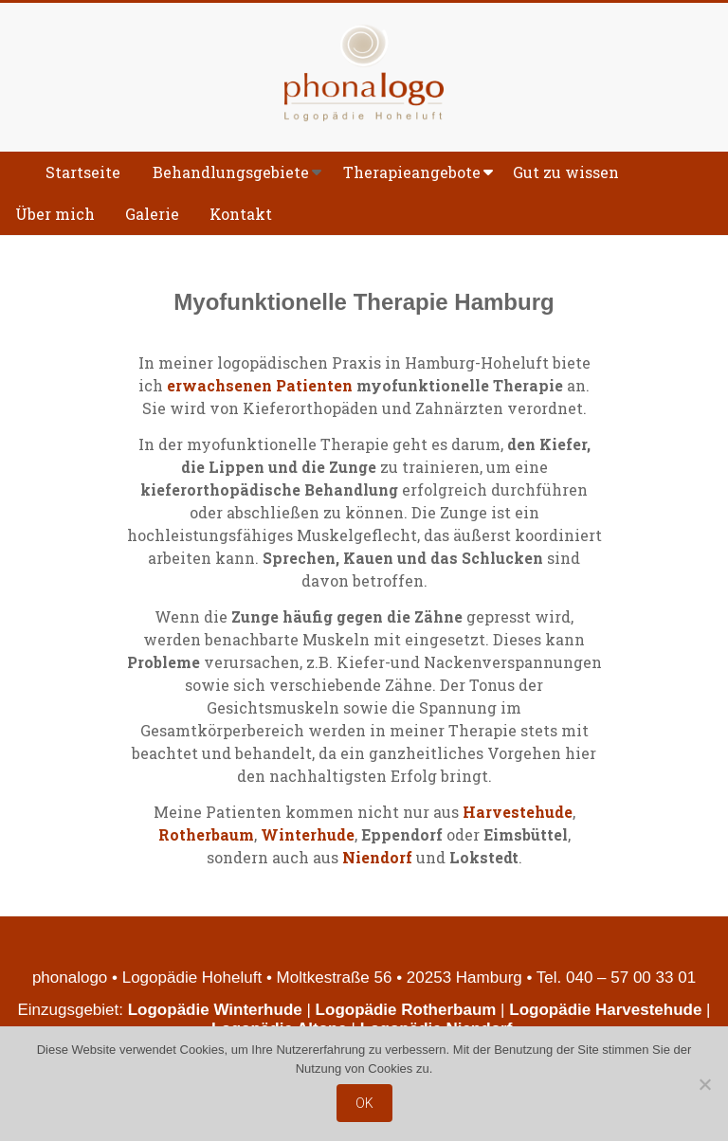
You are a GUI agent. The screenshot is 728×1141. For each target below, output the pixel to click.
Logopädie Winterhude (215, 1010)
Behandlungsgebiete (231, 172)
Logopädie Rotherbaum (406, 1010)
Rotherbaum (206, 834)
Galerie (152, 214)
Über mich (55, 214)
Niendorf (377, 857)
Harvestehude (518, 812)
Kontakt (240, 214)
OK (364, 1103)
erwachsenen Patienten (260, 385)
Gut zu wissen (566, 172)
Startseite (83, 172)
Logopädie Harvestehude (605, 1010)
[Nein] (704, 1084)
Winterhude (308, 834)
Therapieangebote (412, 172)
